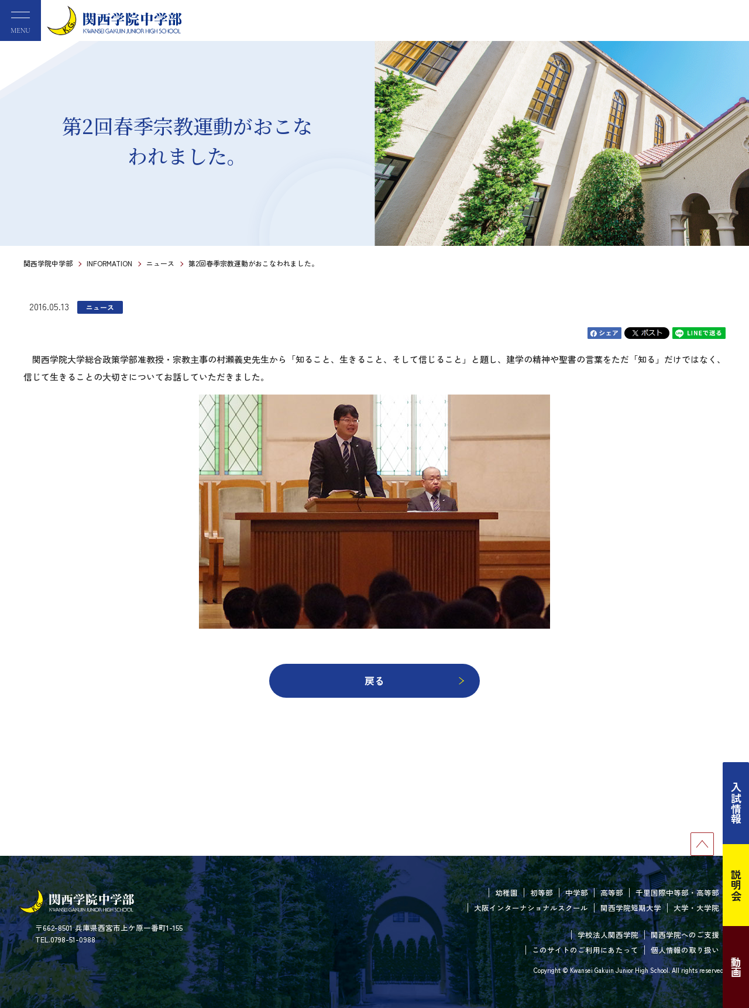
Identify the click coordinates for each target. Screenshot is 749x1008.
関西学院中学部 (48, 263)
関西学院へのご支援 (685, 934)
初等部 (541, 892)
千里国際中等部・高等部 (677, 892)
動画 (736, 967)
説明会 (736, 885)
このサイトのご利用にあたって (585, 949)
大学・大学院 (696, 907)
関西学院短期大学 (630, 907)
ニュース (160, 263)
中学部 (576, 892)
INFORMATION (109, 263)
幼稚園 (506, 892)
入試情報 (736, 803)
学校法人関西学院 (608, 934)
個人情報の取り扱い (685, 949)
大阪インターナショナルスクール (531, 907)
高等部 (611, 892)
